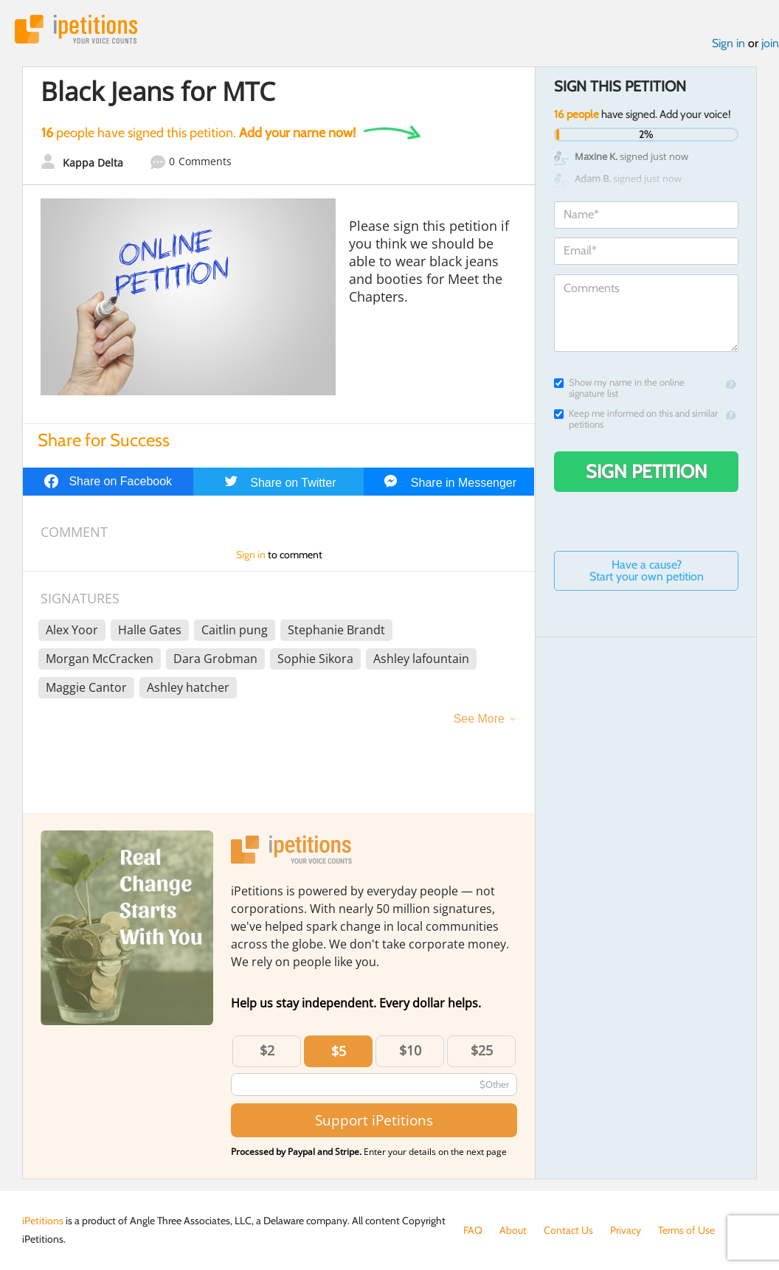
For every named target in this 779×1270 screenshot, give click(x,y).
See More (479, 718)
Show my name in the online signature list (619, 388)
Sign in (728, 43)
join (770, 43)
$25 (482, 1050)
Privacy (625, 1230)
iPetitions (76, 29)
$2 (267, 1050)
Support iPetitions (374, 1120)
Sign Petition (646, 471)
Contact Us (568, 1230)
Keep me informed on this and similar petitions (636, 419)
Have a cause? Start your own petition (646, 570)
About (513, 1230)
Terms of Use (686, 1230)
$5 (338, 1051)
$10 (410, 1050)
